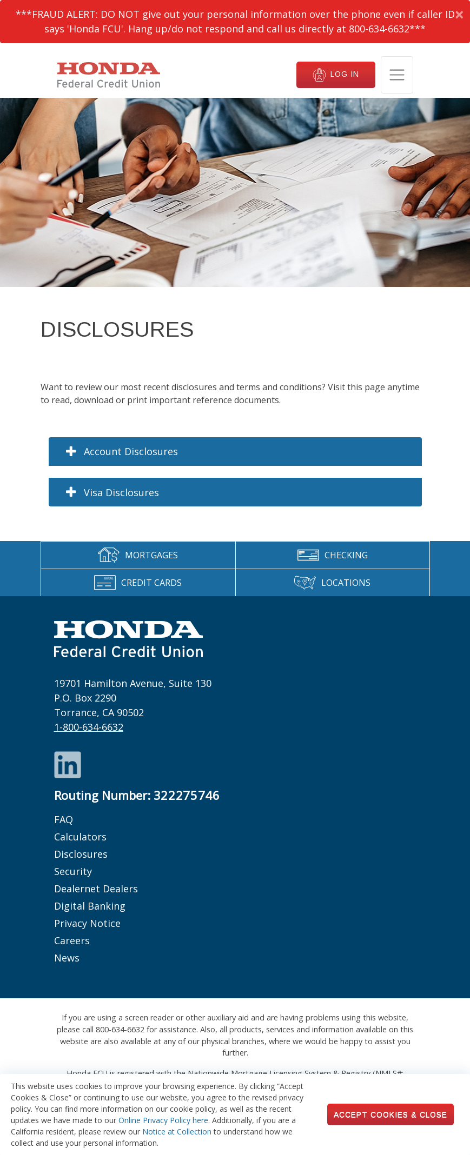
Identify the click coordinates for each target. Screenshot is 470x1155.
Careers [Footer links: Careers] (72, 940)
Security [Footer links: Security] (73, 871)
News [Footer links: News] (67, 957)
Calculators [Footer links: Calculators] (80, 836)
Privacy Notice (87, 923)
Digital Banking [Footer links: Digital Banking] (89, 905)
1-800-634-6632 (88, 726)
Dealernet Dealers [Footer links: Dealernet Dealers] (96, 888)
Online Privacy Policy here (163, 1120)
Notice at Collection (176, 1131)
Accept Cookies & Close (390, 1114)
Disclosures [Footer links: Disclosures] (81, 853)
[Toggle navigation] (397, 75)
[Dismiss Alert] (458, 14)
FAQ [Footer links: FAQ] (63, 819)
